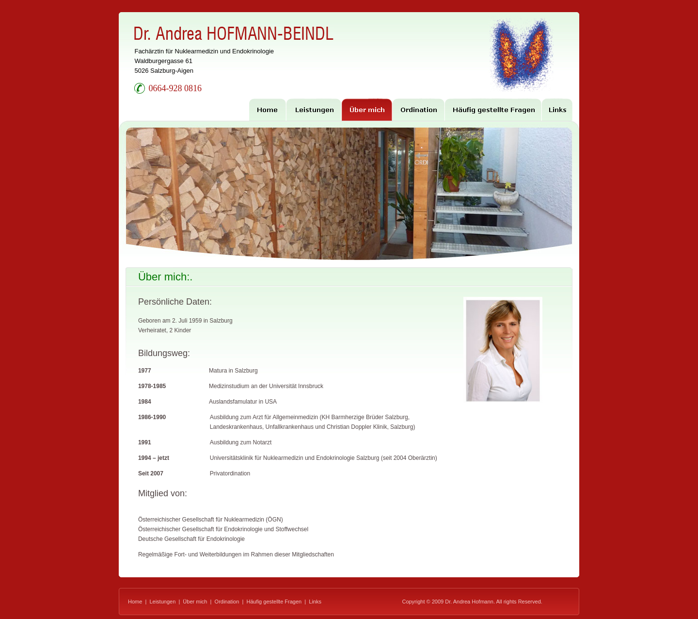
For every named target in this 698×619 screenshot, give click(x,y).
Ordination (227, 601)
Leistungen (162, 601)
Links (315, 601)
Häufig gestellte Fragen (273, 601)
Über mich (195, 601)
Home (135, 601)
